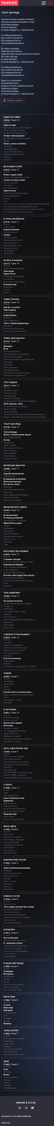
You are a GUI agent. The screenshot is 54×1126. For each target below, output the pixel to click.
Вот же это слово (11, 484)
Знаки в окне (9, 661)
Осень (6, 697)
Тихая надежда (10, 149)
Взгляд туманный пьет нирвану (17, 739)
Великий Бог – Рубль (12, 700)
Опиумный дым (10, 1088)
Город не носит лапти (12, 152)
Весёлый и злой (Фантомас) (15, 193)
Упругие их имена (11, 842)
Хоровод (7, 1072)
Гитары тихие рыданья (14, 136)
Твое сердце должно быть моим (18, 907)
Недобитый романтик (13, 474)
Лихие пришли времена (13, 268)
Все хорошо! (8, 279)
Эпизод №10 (9, 251)
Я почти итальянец (12, 658)
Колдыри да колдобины (14, 479)
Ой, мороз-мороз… (11, 390)
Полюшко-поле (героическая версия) (19, 401)
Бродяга (7, 160)
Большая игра (9, 284)
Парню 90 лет (9, 274)
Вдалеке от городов (12, 741)
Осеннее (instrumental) (13, 154)
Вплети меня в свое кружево (16, 354)
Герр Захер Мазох (11, 534)
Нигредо (7, 689)
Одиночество (9, 191)
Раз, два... (7, 878)
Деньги (6, 1083)
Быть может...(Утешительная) (16, 373)
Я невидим (8, 971)
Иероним (7, 664)
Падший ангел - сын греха (14, 520)
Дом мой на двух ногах (13, 490)
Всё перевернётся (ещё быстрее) (18, 212)
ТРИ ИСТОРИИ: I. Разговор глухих (17, 772)
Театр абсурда (10, 432)
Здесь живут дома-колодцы (15, 495)
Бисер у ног (8, 627)
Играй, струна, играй (12, 175)
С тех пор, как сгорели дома (15, 951)
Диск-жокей (8, 817)
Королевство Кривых (13, 565)
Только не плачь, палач (14, 180)
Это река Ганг (9, 954)
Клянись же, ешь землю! (14, 650)
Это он (6, 982)
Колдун (6, 199)
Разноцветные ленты (12, 240)
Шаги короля (9, 847)
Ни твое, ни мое (10, 720)
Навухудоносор (10, 806)
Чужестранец (9, 310)
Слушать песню (14, 100)
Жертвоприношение (12, 873)
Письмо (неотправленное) (15, 331)
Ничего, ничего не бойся (14, 144)
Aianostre (7, 586)
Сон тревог (8, 884)
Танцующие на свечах (13, 845)
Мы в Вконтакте (20, 1108)
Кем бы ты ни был (11, 307)
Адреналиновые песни (13, 811)
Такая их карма (10, 237)
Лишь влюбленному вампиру (16, 868)
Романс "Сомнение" (12, 398)
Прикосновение (10, 367)
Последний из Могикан (13, 276)
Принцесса (8, 287)
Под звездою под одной (14, 840)
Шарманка (8, 801)
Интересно (8, 974)
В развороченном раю (13, 536)
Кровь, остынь (9, 881)
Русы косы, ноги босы (12, 448)
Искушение (8, 622)
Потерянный (8, 313)
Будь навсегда (10, 770)
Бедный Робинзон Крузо (14, 573)
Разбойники (8, 528)
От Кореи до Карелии (13, 518)
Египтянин (8, 726)
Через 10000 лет (10, 733)
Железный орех (10, 1052)
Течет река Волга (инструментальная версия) (23, 414)
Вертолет (7, 886)
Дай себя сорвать (11, 987)
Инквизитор (8, 1041)
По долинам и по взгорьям (15, 406)
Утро (5, 201)
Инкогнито (8, 365)
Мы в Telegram (26, 1108)
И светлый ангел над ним (14, 915)
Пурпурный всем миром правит (17, 138)
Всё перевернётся (11, 196)
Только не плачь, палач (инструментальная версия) (26, 204)
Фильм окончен (10, 243)
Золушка (7, 1080)
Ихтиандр (7, 542)
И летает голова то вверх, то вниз (18, 562)
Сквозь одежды (10, 183)
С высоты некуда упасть (14, 819)
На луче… (7, 526)
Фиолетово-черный (12, 723)
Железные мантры (12, 482)
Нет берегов (8, 977)
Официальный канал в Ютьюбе (32, 1108)
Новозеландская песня (13, 1054)
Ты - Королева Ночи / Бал (14, 731)
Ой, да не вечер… (10, 412)
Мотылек (7, 318)
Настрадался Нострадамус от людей (19, 666)
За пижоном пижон (11, 351)
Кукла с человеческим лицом (17, 435)
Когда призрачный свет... (14, 578)
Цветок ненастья (11, 497)
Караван (7, 1085)
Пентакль (7, 656)
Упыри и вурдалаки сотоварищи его (19, 619)
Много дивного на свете (14, 1038)
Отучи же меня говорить (14, 809)
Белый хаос (8, 889)
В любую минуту (10, 188)
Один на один (9, 125)
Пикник (6, 1021)
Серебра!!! (7, 642)
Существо (7, 492)
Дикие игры (8, 684)
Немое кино (8, 834)
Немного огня (9, 904)
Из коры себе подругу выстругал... (19, 575)
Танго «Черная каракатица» (16, 323)
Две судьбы (8, 625)
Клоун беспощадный (12, 357)
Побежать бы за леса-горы (15, 648)
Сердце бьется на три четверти (17, 604)
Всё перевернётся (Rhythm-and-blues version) (23, 209)
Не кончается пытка (12, 601)
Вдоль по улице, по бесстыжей (17, 128)
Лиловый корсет (10, 232)
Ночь (5, 1016)
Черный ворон (9, 396)
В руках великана (11, 229)
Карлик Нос (8, 443)
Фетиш (6, 440)
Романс (6, 979)
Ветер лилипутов (10, 570)
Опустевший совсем (12, 923)
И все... (6, 583)
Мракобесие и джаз (12, 523)
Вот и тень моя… (10, 617)
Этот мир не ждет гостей (14, 611)
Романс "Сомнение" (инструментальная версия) (24, 417)
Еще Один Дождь (11, 795)
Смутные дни (9, 850)
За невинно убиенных (12, 909)
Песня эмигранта (11, 321)
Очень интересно (11, 1077)
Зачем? (6, 290)
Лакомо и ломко (10, 728)
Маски (6, 141)
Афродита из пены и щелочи (16, 764)
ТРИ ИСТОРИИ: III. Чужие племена (18, 778)
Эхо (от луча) (9, 539)
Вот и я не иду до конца (13, 329)
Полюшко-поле (10, 393)
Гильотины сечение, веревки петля (18, 359)
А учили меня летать (12, 1049)
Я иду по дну (8, 1044)
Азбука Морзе (9, 315)
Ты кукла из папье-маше (14, 282)
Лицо (5, 793)
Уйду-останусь (9, 451)
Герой (6, 687)
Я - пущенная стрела (12, 943)
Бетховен (7, 326)
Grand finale (8, 253)
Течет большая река (12, 948)
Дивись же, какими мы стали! (16, 177)
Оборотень (8, 609)
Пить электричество (12, 759)
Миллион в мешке (11, 718)
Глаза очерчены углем (13, 798)
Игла (5, 349)
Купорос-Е (8, 767)
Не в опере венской (12, 437)
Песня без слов (10, 853)
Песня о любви (9, 409)
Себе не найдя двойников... (15, 567)
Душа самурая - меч (12, 245)
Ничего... (7, 292)
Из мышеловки (10, 515)
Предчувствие (10, 814)
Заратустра (8, 531)
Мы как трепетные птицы (14, 940)
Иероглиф (8, 1008)
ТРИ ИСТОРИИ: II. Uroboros (14, 775)
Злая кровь (8, 271)
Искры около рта (10, 876)
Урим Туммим (9, 445)
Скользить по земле (12, 837)
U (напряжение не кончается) (16, 762)
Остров (6, 1005)
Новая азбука (9, 956)
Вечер (6, 1075)
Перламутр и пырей (12, 736)
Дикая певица (9, 453)
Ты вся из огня (9, 1013)
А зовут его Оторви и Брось (15, 133)
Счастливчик (9, 227)
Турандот (7, 146)
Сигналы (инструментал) (14, 375)
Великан (7, 1023)
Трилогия (7, 362)
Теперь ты (8, 606)
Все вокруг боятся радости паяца (18, 580)
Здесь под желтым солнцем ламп (18, 695)
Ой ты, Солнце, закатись (14, 130)
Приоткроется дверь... (13, 500)
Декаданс (8, 346)
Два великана (9, 803)
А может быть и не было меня (17, 692)
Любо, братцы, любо (13, 404)
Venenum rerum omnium (14, 757)
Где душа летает (10, 248)
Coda (5, 544)
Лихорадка (8, 681)
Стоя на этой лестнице (13, 985)
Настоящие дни (10, 938)
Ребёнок (7, 157)
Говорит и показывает (13, 645)
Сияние (6, 235)
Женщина (7, 185)
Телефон (7, 1018)
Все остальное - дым (12, 990)
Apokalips (7, 703)
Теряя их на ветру (11, 912)
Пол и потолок (9, 920)
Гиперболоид (9, 476)
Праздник (8, 1010)
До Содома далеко (11, 653)
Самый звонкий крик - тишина (16, 917)
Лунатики (7, 487)
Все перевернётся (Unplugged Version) (20, 207)
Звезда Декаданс (11, 370)
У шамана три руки (12, 559)
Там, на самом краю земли (15, 946)
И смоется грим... (10, 459)
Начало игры (9, 456)
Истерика (7, 871)
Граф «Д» (7, 614)
